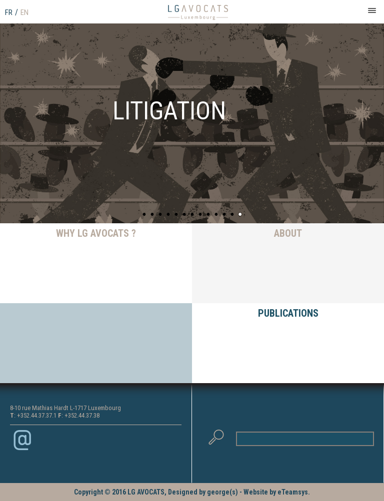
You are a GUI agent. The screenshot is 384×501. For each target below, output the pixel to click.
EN (24, 12)
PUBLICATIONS (288, 313)
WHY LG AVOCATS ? (96, 233)
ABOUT (288, 233)
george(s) (222, 492)
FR (8, 12)
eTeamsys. (294, 492)
